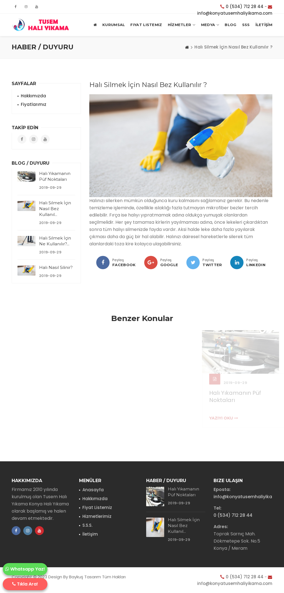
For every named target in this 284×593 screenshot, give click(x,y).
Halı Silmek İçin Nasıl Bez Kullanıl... (55, 208)
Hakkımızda (33, 96)
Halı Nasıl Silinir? (56, 267)
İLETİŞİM (263, 24)
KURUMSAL (113, 24)
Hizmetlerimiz (96, 516)
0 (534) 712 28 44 (244, 6)
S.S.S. (87, 525)
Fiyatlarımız (33, 104)
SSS (246, 24)
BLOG (230, 24)
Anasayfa (93, 490)
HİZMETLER (182, 25)
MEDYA (210, 25)
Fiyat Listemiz (146, 24)
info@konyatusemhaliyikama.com (234, 13)
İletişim (90, 534)
